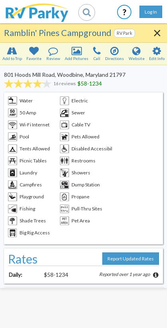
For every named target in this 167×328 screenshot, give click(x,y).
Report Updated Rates (130, 259)
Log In (151, 12)
